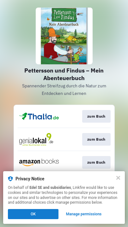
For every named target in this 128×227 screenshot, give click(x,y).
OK (33, 214)
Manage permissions (84, 214)
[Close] (118, 178)
